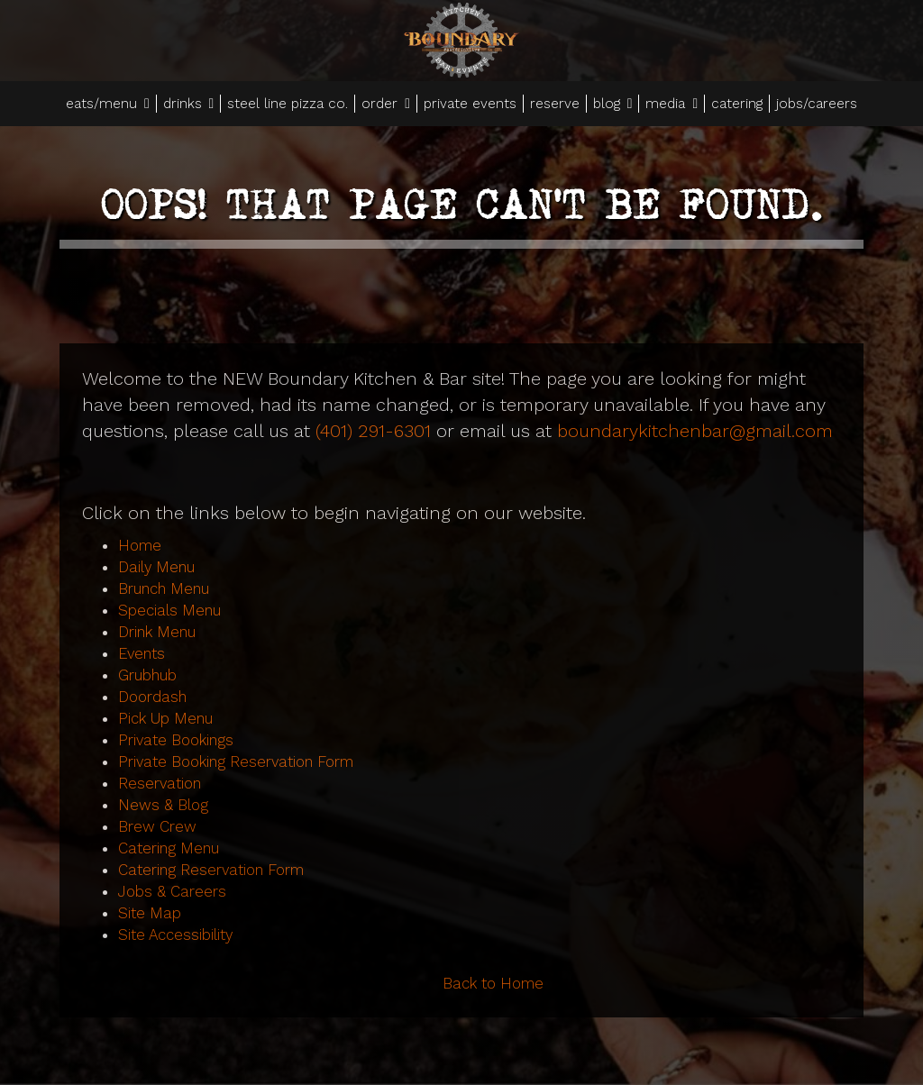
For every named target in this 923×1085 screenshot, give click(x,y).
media (671, 104)
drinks (189, 104)
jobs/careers (816, 104)
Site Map (149, 913)
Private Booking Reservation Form (235, 761)
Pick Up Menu (165, 718)
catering (737, 104)
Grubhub (147, 675)
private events (470, 104)
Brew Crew (157, 826)
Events (141, 653)
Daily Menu (156, 567)
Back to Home (493, 983)
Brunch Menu (163, 588)
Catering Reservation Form (211, 870)
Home (139, 545)
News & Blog (163, 805)
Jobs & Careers (172, 891)
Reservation (159, 783)
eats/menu (108, 104)
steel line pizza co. (287, 104)
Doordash (152, 697)
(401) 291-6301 (373, 431)
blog (613, 104)
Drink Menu (157, 632)
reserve (555, 104)
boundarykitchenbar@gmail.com (695, 431)
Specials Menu (169, 610)
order (385, 104)
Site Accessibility (175, 934)
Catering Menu (168, 848)
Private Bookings (175, 740)
